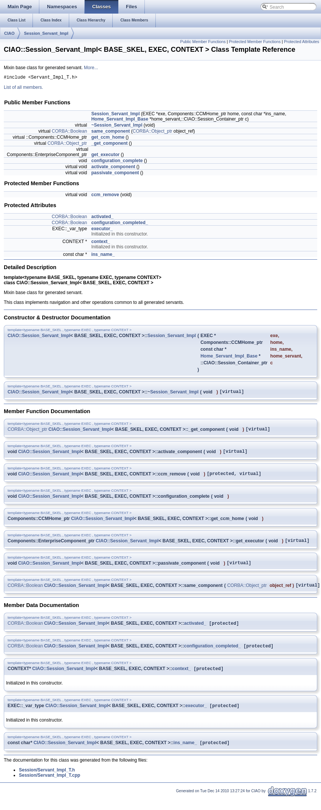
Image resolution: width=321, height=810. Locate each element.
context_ (100, 242)
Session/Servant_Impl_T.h (47, 782)
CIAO (9, 33)
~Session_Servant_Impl (116, 126)
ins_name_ (103, 255)
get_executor (105, 155)
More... (91, 67)
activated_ (102, 217)
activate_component (113, 167)
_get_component (109, 144)
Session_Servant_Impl (46, 33)
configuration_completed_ (119, 223)
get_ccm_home (107, 138)
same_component (110, 132)
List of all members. (23, 88)
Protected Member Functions (255, 41)
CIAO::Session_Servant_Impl (39, 336)
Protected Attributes (301, 41)
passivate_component (115, 174)
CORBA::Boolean (69, 132)
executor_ (102, 229)
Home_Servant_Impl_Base (119, 120)
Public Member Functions (203, 41)
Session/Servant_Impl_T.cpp (49, 788)
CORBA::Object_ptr (152, 132)
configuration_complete (117, 161)
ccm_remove (105, 195)
